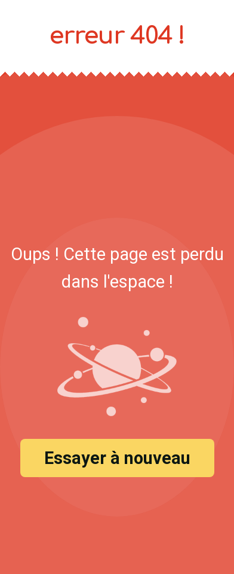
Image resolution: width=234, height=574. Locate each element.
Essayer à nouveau (117, 458)
